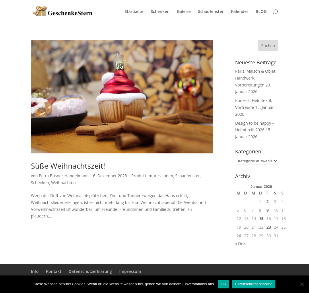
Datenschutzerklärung (90, 271)
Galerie (184, 11)
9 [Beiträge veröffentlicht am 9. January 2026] (268, 210)
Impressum (130, 271)
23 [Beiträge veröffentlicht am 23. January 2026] (269, 227)
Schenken (160, 11)
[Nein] (302, 284)
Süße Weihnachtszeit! (68, 166)
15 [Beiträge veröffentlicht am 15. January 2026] (261, 218)
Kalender (239, 11)
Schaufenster (211, 11)
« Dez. (240, 243)
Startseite (134, 11)
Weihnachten (63, 182)
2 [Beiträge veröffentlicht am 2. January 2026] (268, 201)
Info (35, 271)
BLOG (261, 11)
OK (223, 284)
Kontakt (53, 271)
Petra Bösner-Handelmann (64, 175)
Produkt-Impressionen (152, 175)
